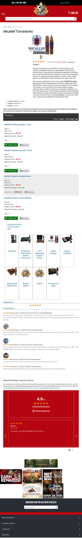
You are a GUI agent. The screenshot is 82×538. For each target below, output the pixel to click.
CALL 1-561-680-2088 (19, 3)
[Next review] (76, 435)
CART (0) (73, 13)
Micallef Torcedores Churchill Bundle (17, 198)
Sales (76, 119)
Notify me (18, 192)
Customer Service (8, 523)
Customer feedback (13, 226)
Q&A (9, 229)
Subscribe (5, 535)
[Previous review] (5, 435)
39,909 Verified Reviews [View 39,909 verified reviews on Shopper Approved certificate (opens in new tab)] (41, 406)
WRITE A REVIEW (62, 62)
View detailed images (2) (41, 52)
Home (5, 27)
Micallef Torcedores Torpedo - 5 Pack (17, 125)
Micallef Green (12, 251)
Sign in (62, 3)
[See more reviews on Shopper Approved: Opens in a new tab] (54, 450)
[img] (41, 403)
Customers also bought (14, 224)
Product (61, 119)
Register (67, 3)
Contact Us (6, 529)
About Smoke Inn (8, 518)
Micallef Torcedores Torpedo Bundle (17, 176)
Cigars (9, 27)
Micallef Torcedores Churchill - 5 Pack (17, 150)
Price (67, 119)
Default (72, 119)
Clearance (40, 283)
